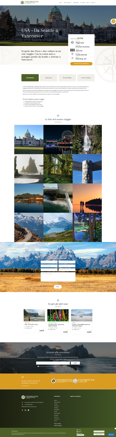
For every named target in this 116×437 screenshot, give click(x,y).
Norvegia (56, 415)
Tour (60, 2)
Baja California (57, 402)
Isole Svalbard (57, 413)
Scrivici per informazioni (81, 63)
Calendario (76, 2)
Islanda (55, 411)
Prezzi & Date (67, 78)
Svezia (55, 420)
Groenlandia (56, 409)
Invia (57, 286)
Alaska (55, 400)
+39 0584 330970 (27, 404)
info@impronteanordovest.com (28, 406)
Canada (55, 404)
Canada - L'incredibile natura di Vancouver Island (81, 325)
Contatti (93, 2)
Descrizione (30, 78)
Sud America (56, 419)
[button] (28, 139)
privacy (48, 366)
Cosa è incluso (86, 78)
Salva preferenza (80, 435)
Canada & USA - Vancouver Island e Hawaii (56, 325)
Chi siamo (82, 2)
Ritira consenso (99, 434)
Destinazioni (67, 2)
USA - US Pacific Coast (31, 324)
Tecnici (79, 429)
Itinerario (49, 78)
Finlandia (56, 407)
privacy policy (21, 434)
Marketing (80, 433)
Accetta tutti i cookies (99, 431)
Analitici (79, 431)
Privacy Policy (56, 283)
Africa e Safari (57, 423)
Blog (88, 2)
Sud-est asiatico (58, 425)
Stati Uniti (56, 417)
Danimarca (56, 406)
